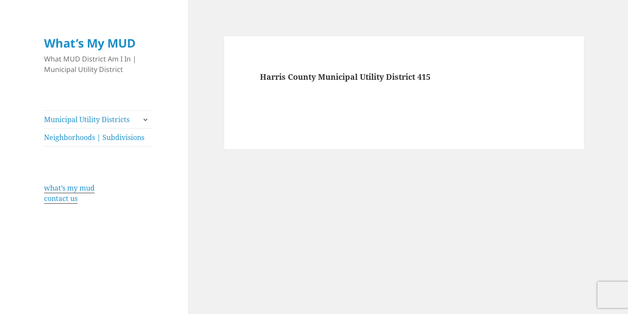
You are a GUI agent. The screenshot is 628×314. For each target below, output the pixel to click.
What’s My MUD (90, 43)
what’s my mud (69, 188)
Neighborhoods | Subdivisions (94, 137)
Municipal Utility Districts (87, 119)
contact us (61, 198)
